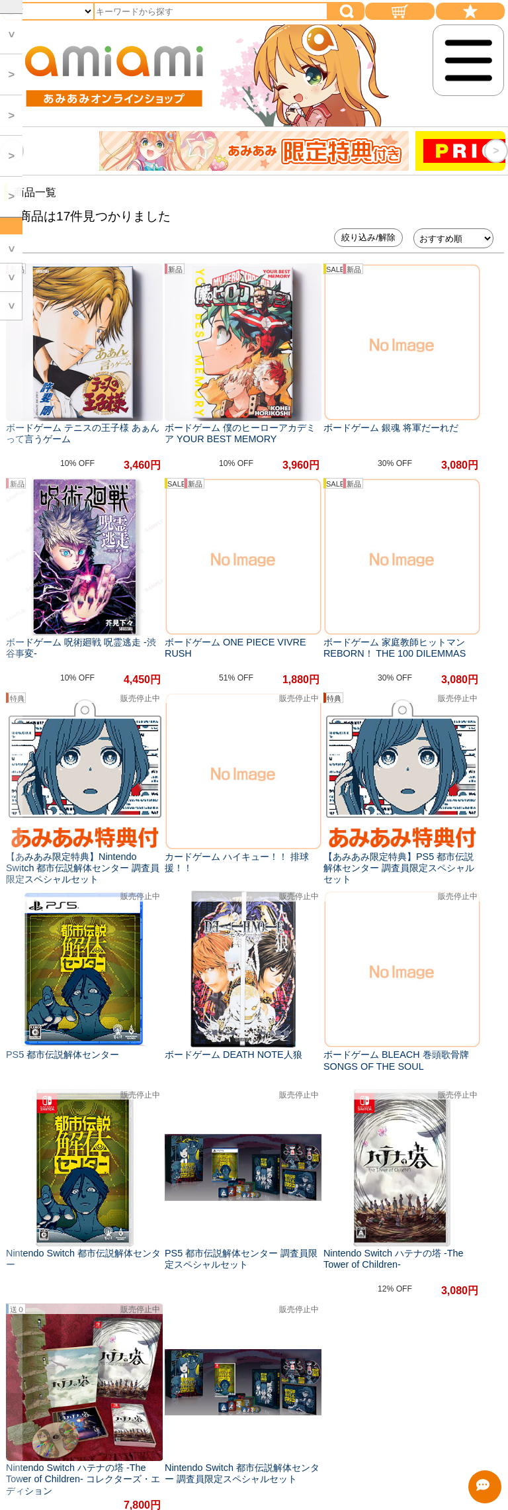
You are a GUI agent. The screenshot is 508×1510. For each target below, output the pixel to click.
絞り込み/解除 (368, 237)
